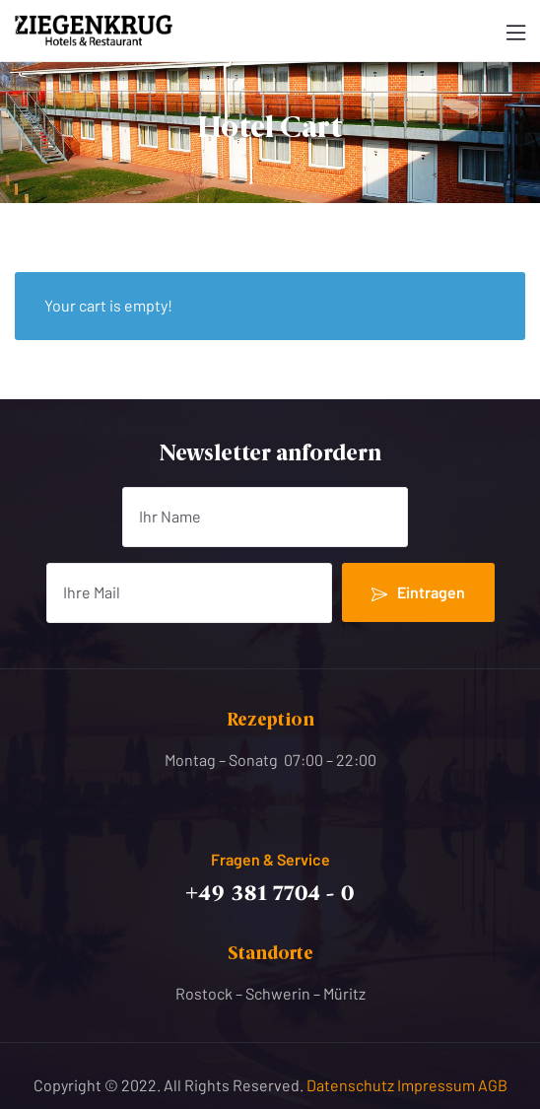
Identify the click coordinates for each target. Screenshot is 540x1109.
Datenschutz (351, 1084)
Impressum (437, 1084)
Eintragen (418, 592)
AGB (492, 1084)
